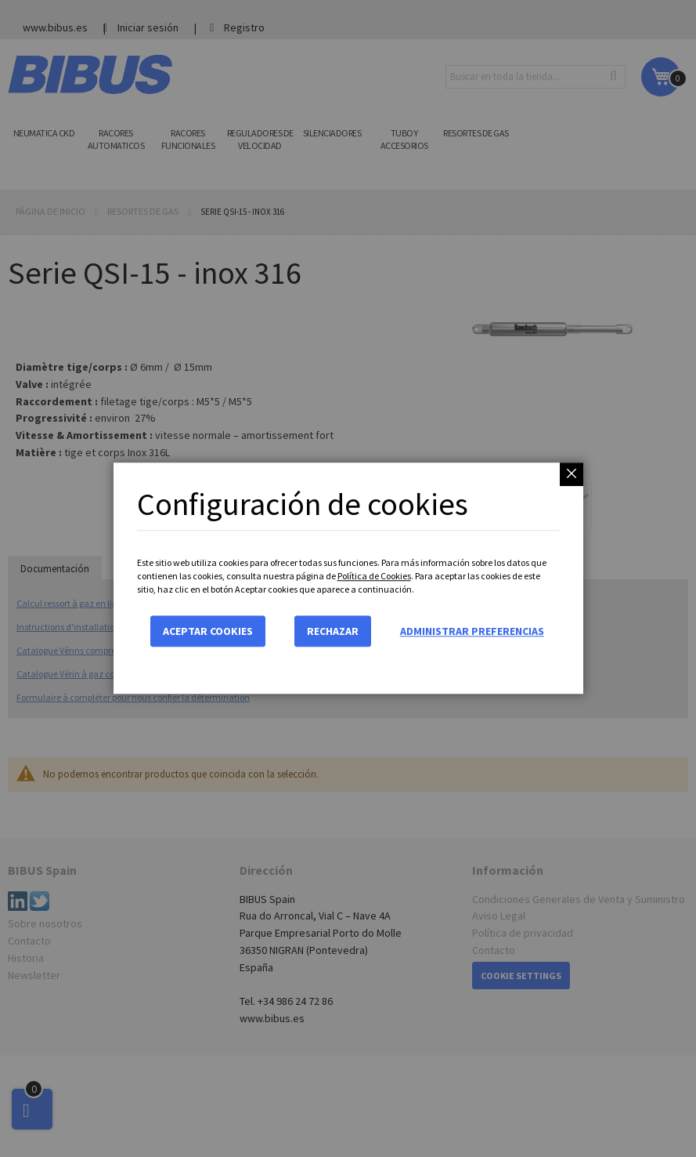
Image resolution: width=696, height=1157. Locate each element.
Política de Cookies (374, 576)
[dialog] (348, 578)
